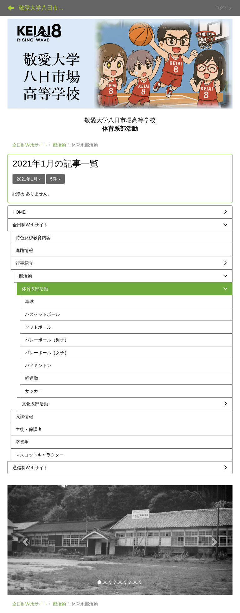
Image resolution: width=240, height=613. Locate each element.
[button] (24, 540)
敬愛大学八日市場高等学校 (45, 8)
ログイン (223, 7)
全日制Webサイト (30, 144)
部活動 (59, 144)
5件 (55, 178)
